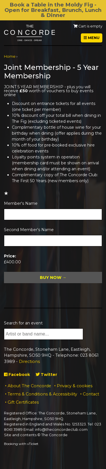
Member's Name (21, 203)
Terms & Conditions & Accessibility (42, 394)
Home (10, 56)
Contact (91, 394)
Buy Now (50, 277)
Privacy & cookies (74, 385)
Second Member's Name (29, 229)
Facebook (17, 374)
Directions (29, 361)
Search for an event (23, 323)
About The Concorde (29, 385)
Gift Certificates (23, 402)
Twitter (46, 374)
